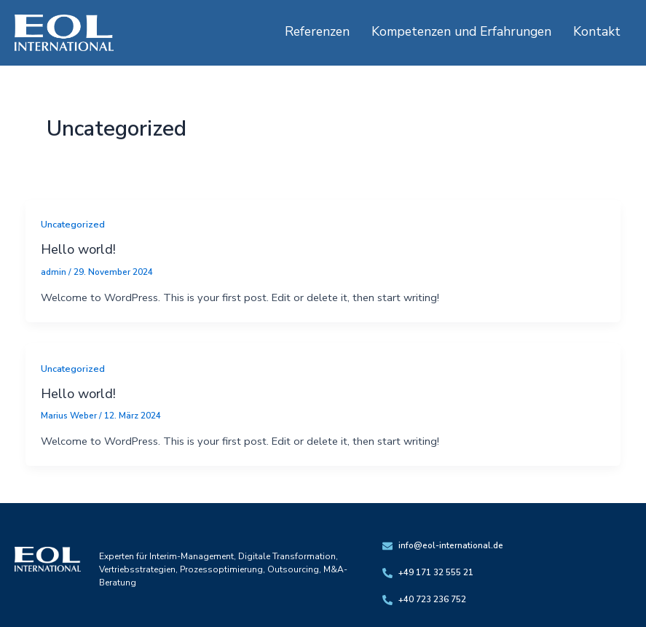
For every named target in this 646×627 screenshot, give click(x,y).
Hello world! (78, 249)
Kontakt (597, 31)
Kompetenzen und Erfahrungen (461, 31)
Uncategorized (73, 224)
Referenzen (317, 31)
